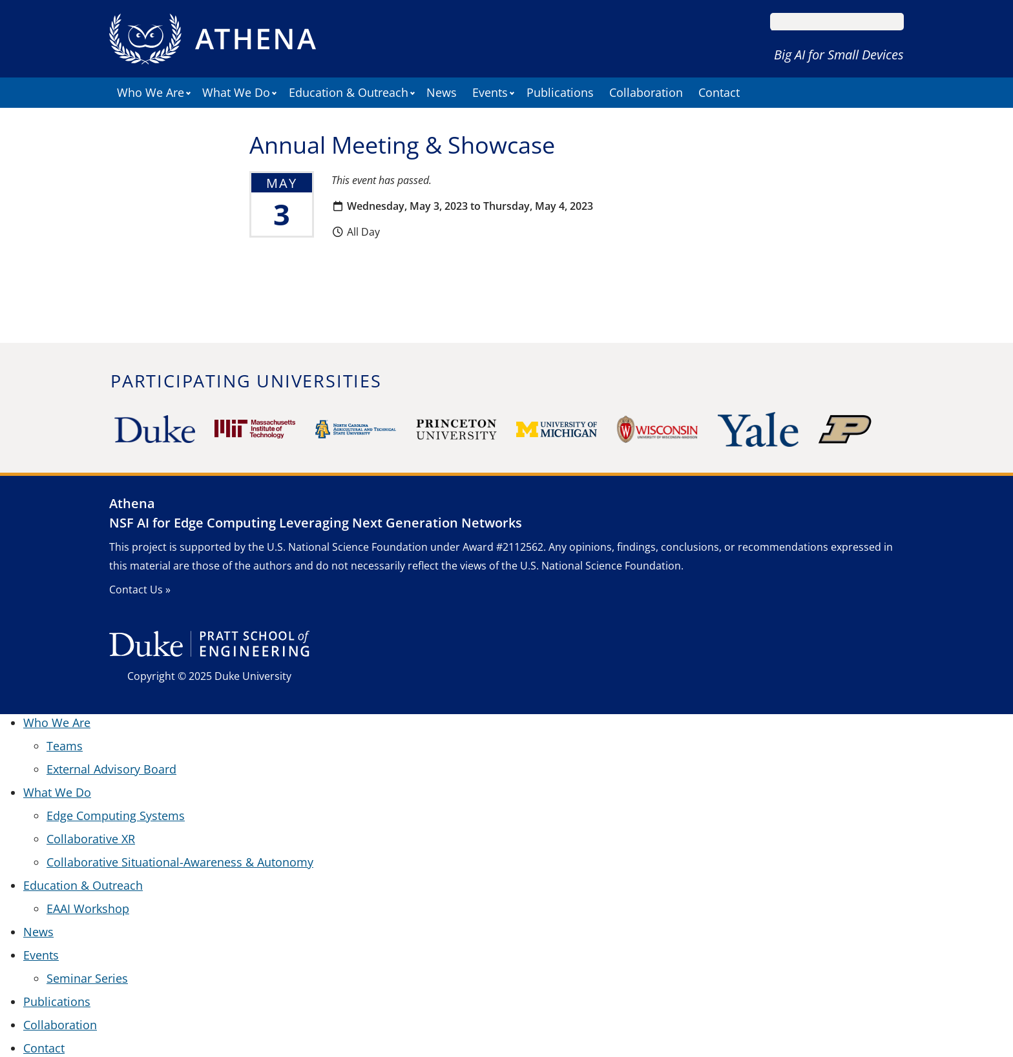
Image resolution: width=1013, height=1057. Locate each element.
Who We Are (150, 92)
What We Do (236, 92)
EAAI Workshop (88, 908)
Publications (560, 92)
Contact (719, 92)
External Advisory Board (111, 769)
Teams (65, 746)
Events (490, 92)
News (441, 92)
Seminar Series (87, 978)
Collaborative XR (91, 839)
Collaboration (646, 92)
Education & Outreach (348, 92)
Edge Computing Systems (116, 815)
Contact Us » (140, 589)
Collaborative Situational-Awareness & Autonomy (180, 862)
